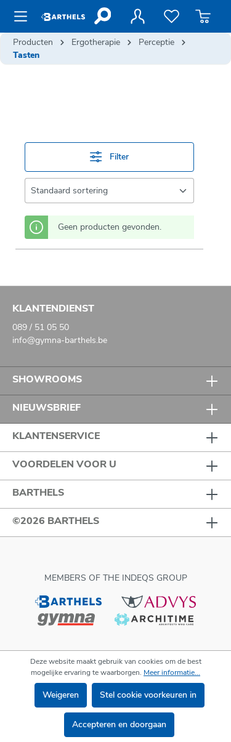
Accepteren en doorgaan (119, 724)
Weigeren (61, 695)
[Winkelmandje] (203, 16)
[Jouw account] (137, 16)
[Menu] (24, 16)
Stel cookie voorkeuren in (148, 695)
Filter (109, 157)
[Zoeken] (102, 16)
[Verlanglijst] (171, 16)
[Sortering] (109, 190)
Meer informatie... (172, 672)
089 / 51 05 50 (40, 327)
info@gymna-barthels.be (59, 340)
